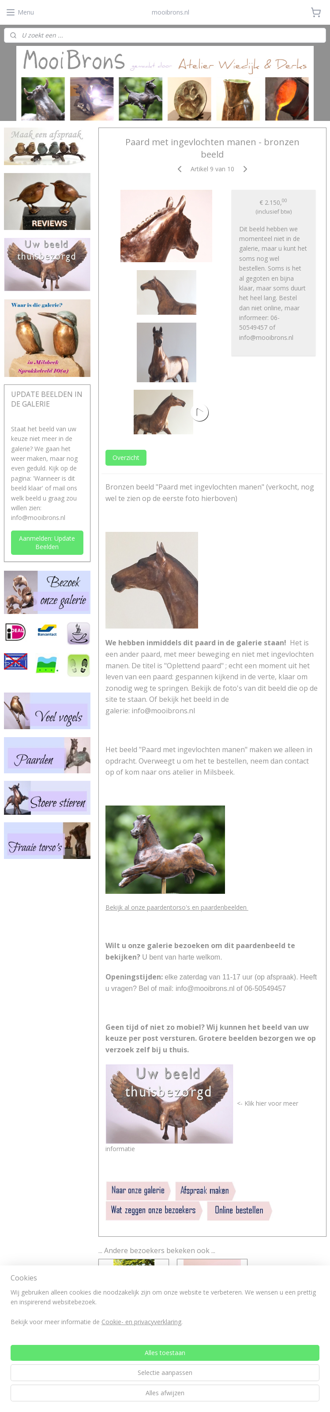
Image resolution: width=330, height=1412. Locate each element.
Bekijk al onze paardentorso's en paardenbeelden (176, 907)
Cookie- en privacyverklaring (141, 1396)
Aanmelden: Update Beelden (47, 542)
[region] (107, 1382)
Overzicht (125, 457)
